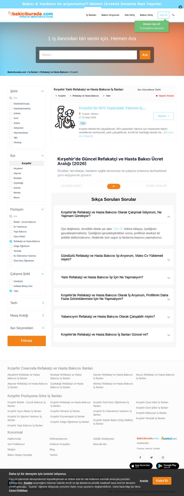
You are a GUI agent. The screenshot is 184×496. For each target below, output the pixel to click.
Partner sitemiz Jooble (148, 447)
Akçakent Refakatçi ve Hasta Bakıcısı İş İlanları (24, 375)
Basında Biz (100, 443)
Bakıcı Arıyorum (110, 15)
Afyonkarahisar (21, 132)
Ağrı (16, 136)
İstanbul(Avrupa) (21, 103)
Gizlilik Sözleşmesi (103, 437)
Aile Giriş (130, 15)
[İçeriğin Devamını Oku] (113, 185)
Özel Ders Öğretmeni (24, 260)
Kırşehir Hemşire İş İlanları (65, 410)
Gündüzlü (18, 280)
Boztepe (18, 177)
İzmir (16, 117)
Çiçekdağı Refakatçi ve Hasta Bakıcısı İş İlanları (67, 384)
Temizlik (17, 250)
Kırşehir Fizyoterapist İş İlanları (67, 415)
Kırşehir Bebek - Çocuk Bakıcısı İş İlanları (27, 403)
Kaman (17, 187)
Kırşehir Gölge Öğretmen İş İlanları (69, 421)
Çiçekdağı (18, 182)
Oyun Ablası (19, 235)
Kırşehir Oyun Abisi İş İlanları (152, 401)
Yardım (54, 454)
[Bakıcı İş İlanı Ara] (88, 54)
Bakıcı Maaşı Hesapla (20, 454)
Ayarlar (144, 480)
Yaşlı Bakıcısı (20, 231)
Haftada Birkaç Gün (23, 285)
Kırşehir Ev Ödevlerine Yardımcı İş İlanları (112, 412)
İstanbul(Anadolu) (22, 107)
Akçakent (18, 167)
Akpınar (17, 172)
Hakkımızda (14, 437)
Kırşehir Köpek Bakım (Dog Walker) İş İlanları (113, 421)
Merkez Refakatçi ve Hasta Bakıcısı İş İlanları (113, 384)
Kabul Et (162, 480)
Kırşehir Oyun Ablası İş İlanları (24, 410)
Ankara (17, 112)
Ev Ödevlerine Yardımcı (25, 255)
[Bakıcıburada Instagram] (163, 456)
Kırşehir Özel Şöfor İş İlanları (152, 406)
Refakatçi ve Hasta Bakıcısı (27, 240)
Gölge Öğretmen (22, 245)
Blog (52, 448)
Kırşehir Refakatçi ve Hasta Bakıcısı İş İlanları (70, 403)
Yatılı (16, 290)
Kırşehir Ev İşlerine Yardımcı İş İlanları (25, 417)
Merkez (17, 192)
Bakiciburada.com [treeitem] (17, 71)
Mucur (17, 196)
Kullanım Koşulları (60, 443)
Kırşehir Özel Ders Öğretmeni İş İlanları (111, 403)
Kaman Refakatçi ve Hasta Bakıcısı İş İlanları (113, 375)
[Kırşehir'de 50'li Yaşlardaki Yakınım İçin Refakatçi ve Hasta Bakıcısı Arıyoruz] (101, 120)
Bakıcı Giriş (146, 15)
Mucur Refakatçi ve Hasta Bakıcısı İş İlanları (155, 375)
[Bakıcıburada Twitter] (151, 456)
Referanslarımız (59, 437)
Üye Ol (163, 15)
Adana (17, 122)
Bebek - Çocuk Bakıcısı (25, 221)
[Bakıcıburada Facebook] (140, 456)
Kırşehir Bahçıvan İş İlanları (151, 412)
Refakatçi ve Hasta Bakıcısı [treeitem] (54, 71)
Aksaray (17, 141)
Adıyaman (18, 127)
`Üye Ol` (118, 228)
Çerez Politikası (18, 490)
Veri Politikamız (16, 443)
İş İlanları (91, 15)
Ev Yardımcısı (20, 226)
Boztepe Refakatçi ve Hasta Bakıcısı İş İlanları (66, 375)
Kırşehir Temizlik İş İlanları (150, 417)
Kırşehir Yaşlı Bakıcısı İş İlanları (25, 424)
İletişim (11, 448)
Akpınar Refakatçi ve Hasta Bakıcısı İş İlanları (28, 384)
